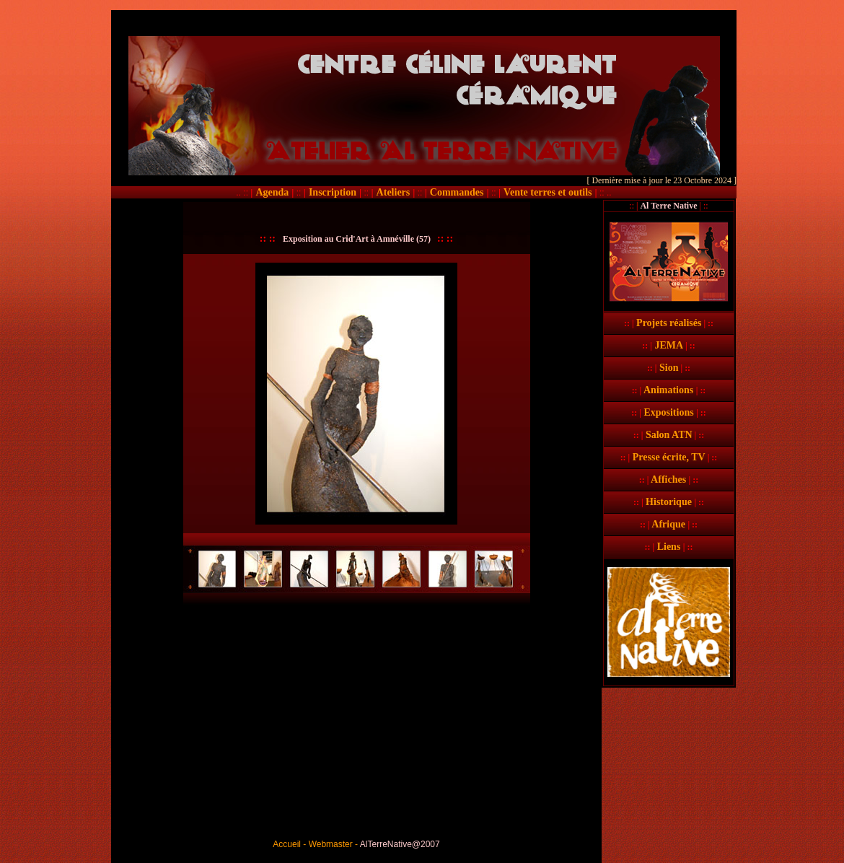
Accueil (287, 844)
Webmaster (331, 844)
